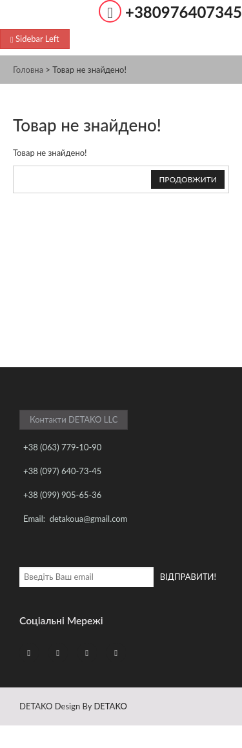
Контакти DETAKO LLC (73, 419)
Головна (28, 69)
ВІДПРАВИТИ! (188, 576)
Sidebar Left (34, 39)
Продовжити (188, 179)
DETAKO (110, 706)
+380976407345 (183, 12)
